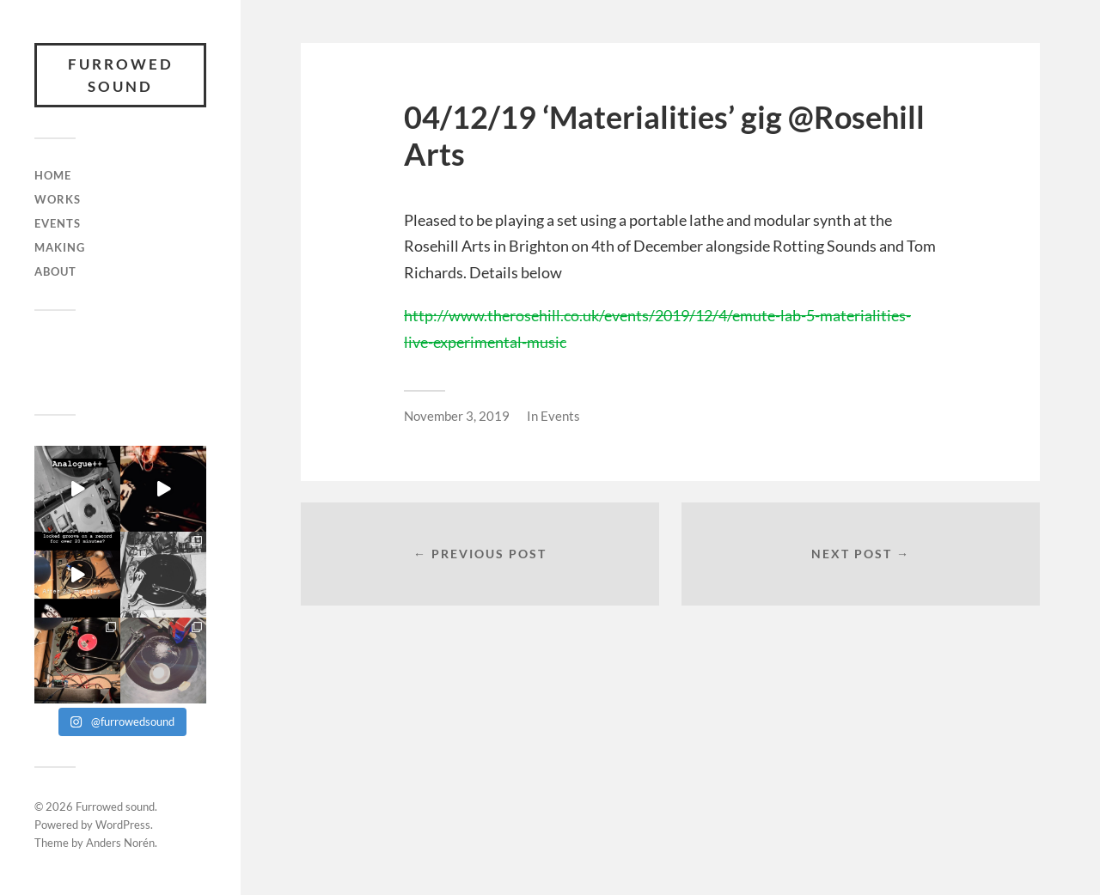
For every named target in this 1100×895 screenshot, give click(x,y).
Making (59, 247)
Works (57, 199)
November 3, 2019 (457, 415)
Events (57, 223)
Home (52, 175)
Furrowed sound (121, 75)
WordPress (122, 824)
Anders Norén (120, 842)
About (55, 271)
